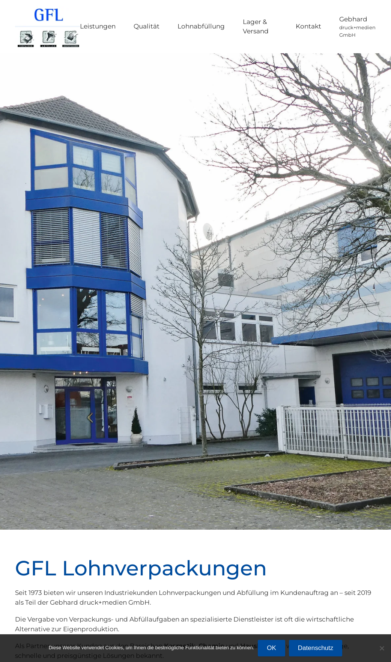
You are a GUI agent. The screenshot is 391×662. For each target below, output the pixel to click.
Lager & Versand (256, 26)
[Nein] (381, 648)
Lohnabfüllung (201, 26)
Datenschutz (316, 648)
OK (271, 648)
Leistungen (98, 26)
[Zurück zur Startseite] (47, 27)
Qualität (146, 26)
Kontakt (308, 26)
